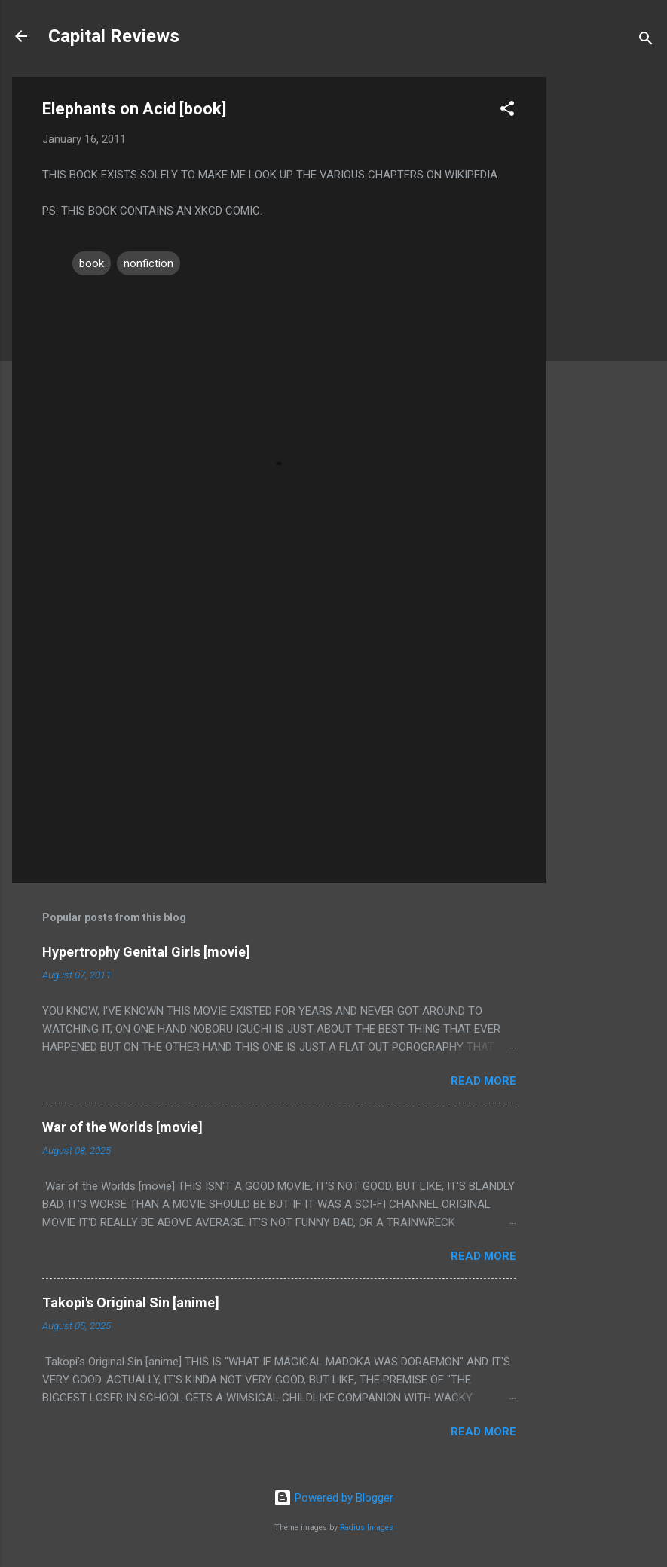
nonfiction (148, 263)
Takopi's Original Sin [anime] (130, 1302)
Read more (483, 1081)
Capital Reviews (113, 36)
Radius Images (366, 1527)
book (91, 263)
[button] (507, 111)
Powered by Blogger (333, 1498)
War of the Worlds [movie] (122, 1127)
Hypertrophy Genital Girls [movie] (146, 952)
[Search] (646, 41)
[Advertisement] (606, 302)
